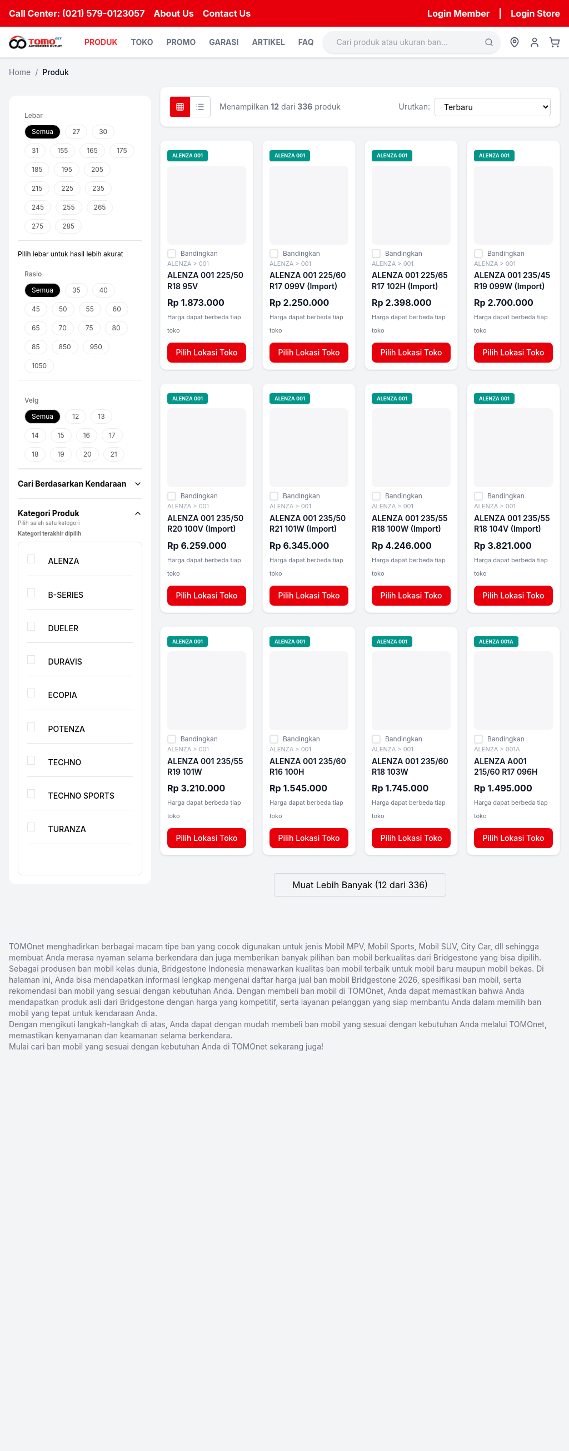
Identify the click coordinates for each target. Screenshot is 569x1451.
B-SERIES (66, 595)
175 (122, 150)
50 (63, 309)
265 (100, 207)
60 (117, 309)
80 (116, 328)
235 (98, 188)
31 (35, 150)
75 (89, 328)
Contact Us (227, 13)
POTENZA (66, 729)
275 (37, 226)
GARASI (223, 42)
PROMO (181, 42)
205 (97, 169)
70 (63, 328)
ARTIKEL (268, 42)
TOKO (142, 42)
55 (90, 309)
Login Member (458, 13)
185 (37, 169)
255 (69, 207)
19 (60, 454)
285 (68, 226)
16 (86, 435)
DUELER (63, 628)
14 (35, 435)
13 (101, 416)
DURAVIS (65, 661)
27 (76, 131)
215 (37, 188)
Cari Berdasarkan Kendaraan (80, 483)
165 (92, 150)
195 (66, 169)
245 (38, 207)
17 (112, 435)
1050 (39, 365)
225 (67, 188)
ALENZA (63, 561)
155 (62, 150)
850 (65, 347)
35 (76, 290)
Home (20, 72)
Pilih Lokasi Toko (206, 352)
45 (36, 309)
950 (96, 347)
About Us (174, 13)
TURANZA (67, 829)
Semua (42, 131)
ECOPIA (62, 695)
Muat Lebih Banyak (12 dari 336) (360, 884)
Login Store (535, 13)
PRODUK (100, 42)
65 (36, 328)
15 (61, 435)
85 (36, 347)
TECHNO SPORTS (81, 795)
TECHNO (65, 762)
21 (114, 454)
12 (75, 416)
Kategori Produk (80, 513)
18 (35, 454)
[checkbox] (31, 558)
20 (87, 454)
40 (103, 290)
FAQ (306, 42)
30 (103, 131)
